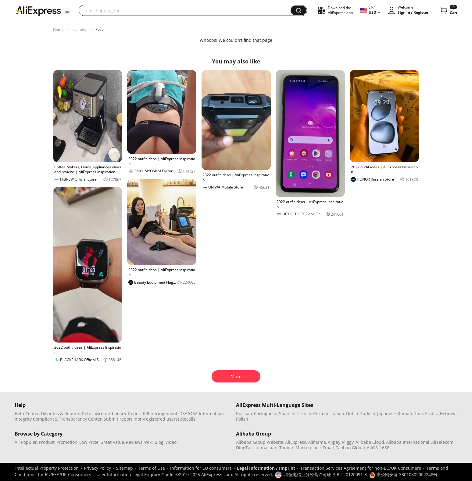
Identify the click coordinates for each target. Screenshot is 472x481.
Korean (405, 413)
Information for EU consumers (201, 468)
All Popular (26, 442)
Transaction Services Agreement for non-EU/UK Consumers (360, 468)
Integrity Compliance (36, 419)
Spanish (287, 413)
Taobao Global (350, 447)
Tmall (328, 447)
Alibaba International (407, 442)
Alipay (334, 442)
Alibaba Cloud (370, 442)
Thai (418, 413)
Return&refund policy (104, 413)
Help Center (27, 413)
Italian (337, 413)
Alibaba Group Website (259, 442)
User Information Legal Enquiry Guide (134, 474)
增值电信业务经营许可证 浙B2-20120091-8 (325, 474)
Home (58, 29)
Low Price (88, 442)
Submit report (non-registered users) (141, 419)
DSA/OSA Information (201, 413)
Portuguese (265, 413)
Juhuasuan (266, 447)
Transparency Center (80, 419)
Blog (159, 442)
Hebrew (448, 413)
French (304, 413)
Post (99, 29)
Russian (244, 413)
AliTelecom (442, 442)
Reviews (134, 442)
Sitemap (124, 468)
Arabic (431, 413)
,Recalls (187, 419)
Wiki (148, 442)
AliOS (372, 447)
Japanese (386, 413)
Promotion (66, 442)
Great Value (112, 442)
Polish (242, 419)
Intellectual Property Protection (47, 468)
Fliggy (348, 442)
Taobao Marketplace (300, 447)
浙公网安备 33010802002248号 (403, 474)
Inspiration (79, 29)
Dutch (352, 413)
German (321, 413)
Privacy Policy (97, 468)
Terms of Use (151, 468)
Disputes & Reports (60, 413)
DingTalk (245, 447)
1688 (384, 447)
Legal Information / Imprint (266, 468)
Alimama (317, 442)
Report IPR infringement (152, 413)
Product (47, 442)
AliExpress (295, 442)
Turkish (367, 413)
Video (171, 442)
